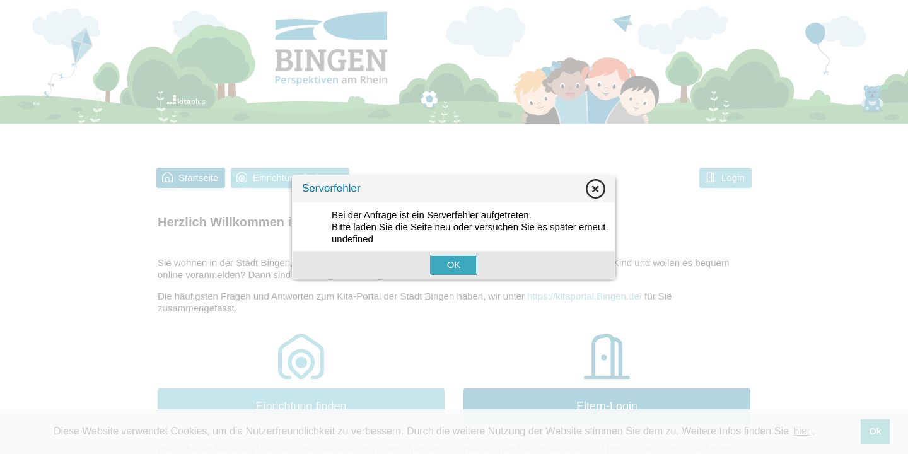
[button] (453, 265)
